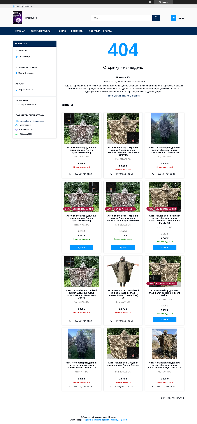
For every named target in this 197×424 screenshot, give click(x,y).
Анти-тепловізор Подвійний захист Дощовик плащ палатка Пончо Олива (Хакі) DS (123, 294)
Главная (20, 31)
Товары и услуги (41, 31)
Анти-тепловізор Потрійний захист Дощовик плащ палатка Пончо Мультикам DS (123, 218)
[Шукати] (156, 18)
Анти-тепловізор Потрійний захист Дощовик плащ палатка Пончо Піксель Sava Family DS (123, 151)
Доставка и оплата (100, 31)
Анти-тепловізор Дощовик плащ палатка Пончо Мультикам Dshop (81, 150)
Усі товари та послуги (171, 398)
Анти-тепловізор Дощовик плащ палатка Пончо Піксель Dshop (165, 293)
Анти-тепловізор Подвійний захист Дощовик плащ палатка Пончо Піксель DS (164, 150)
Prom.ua (112, 417)
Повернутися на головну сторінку (123, 96)
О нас (62, 31)
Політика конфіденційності (115, 420)
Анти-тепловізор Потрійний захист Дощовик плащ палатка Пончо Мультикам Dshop (81, 294)
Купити (81, 247)
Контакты (77, 31)
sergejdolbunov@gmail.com (31, 121)
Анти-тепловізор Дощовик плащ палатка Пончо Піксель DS (123, 365)
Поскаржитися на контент (92, 420)
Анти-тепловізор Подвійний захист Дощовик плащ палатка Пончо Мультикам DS (164, 365)
